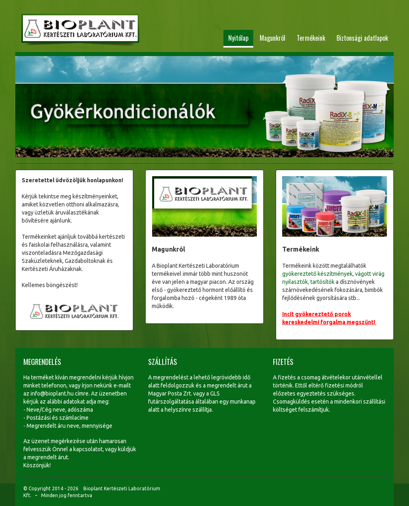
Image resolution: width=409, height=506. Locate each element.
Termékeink (311, 38)
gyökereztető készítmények (317, 274)
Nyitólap (238, 38)
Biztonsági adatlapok (362, 38)
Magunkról (272, 38)
